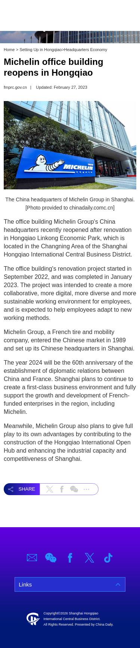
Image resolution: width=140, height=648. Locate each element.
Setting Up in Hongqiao (40, 50)
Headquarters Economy (85, 50)
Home (9, 50)
